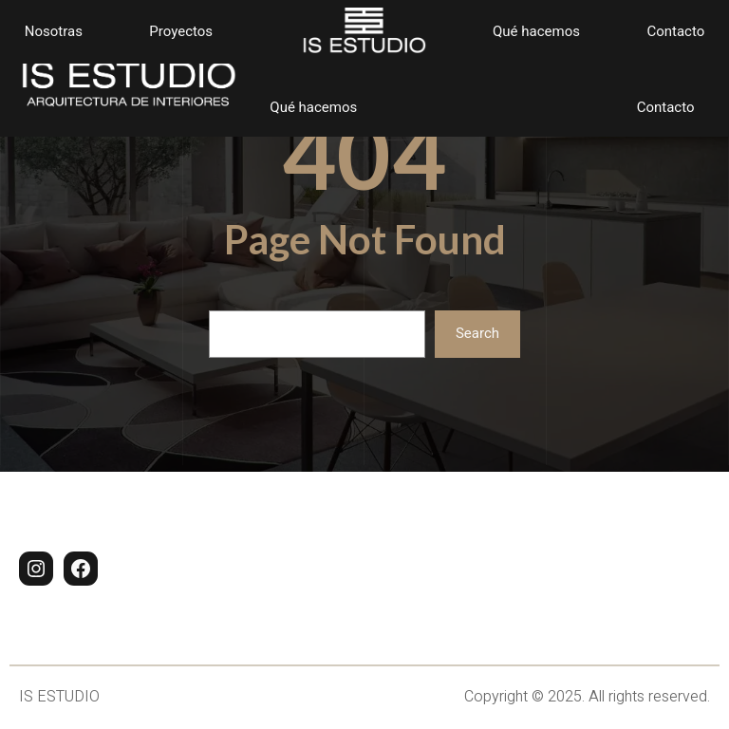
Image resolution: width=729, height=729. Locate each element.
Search (477, 333)
